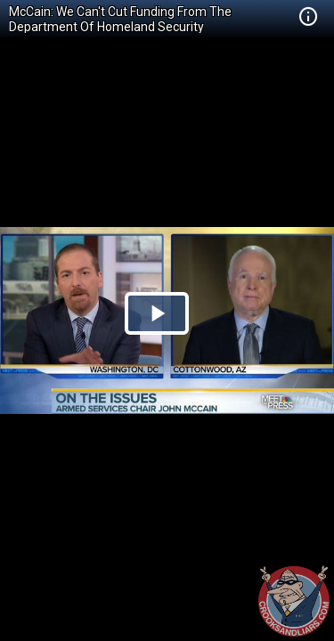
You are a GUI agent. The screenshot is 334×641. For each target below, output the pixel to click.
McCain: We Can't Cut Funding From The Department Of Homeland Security (120, 19)
